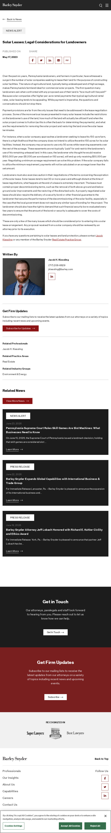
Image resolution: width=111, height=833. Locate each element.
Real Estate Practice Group (66, 239)
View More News (17, 401)
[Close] (105, 816)
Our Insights (11, 777)
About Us (9, 784)
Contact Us (10, 804)
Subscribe (55, 697)
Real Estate (9, 361)
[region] (55, 821)
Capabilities (10, 791)
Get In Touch (55, 632)
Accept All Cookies (70, 826)
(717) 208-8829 (56, 265)
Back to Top (101, 759)
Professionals (12, 771)
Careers (8, 798)
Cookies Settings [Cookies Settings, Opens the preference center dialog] (13, 826)
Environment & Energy (15, 374)
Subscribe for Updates (20, 328)
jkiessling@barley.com (60, 269)
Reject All (95, 826)
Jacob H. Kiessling (58, 259)
